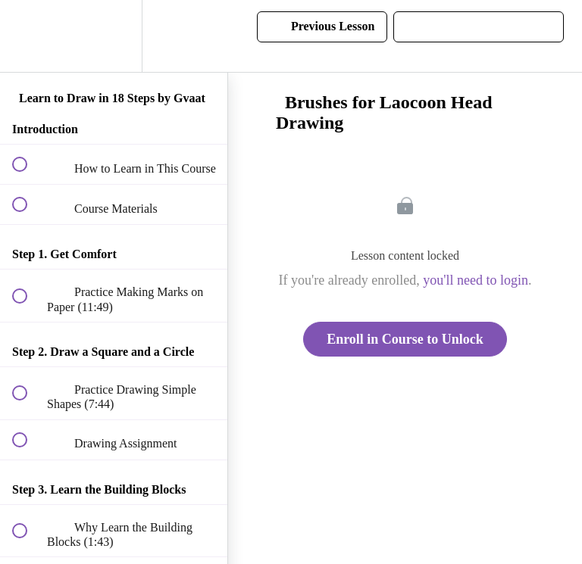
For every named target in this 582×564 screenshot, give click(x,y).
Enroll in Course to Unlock (405, 339)
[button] (28, 36)
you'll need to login (475, 280)
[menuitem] (114, 36)
